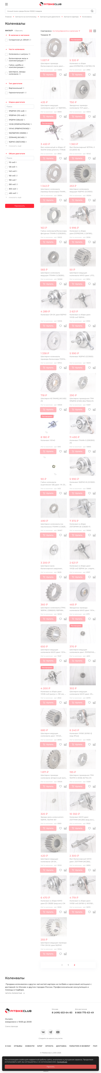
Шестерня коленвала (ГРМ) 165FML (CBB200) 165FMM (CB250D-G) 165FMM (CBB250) (53, 609)
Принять (50, 1067)
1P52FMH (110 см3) (17, 110)
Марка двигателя (17, 101)
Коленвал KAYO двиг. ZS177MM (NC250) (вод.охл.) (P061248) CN (82, 818)
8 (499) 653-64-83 (62, 1013)
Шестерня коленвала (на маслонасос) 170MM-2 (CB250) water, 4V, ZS (54, 525)
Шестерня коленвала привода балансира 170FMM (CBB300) (54, 358)
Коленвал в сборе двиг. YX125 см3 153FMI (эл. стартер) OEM (83, 567)
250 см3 (13, 183)
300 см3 (13, 188)
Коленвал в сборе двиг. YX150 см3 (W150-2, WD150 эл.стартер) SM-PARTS (81, 902)
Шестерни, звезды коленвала (17, 71)
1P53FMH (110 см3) (17, 114)
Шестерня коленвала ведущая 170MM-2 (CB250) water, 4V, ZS (52, 274)
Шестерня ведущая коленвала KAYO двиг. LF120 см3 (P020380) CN (82, 274)
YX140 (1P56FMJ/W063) (19, 127)
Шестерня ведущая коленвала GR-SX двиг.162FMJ (49, 860)
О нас (8, 1046)
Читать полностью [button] (14, 994)
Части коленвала (16, 48)
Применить (19, 205)
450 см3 (13, 192)
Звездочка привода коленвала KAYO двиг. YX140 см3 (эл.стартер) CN (82, 609)
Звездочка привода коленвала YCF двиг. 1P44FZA (79, 106)
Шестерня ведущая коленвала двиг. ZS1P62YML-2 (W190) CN (82, 651)
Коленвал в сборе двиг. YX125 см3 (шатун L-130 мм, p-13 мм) (54, 693)
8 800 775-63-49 (84, 1013)
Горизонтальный (18, 91)
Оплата (49, 1046)
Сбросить (19, 29)
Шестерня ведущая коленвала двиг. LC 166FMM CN (53, 106)
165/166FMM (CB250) (18, 132)
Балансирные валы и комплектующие (18, 58)
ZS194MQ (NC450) (18, 136)
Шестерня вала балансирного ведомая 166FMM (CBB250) (51, 567)
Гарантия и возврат (79, 1046)
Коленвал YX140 (48, 439)
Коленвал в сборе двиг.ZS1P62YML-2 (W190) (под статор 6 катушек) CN (81, 232)
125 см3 (13, 165)
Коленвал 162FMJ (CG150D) (81, 355)
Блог (39, 1046)
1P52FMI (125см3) (17, 118)
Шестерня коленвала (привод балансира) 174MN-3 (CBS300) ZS (54, 190)
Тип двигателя (15, 82)
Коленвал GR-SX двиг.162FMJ (53, 313)
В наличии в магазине (19, 34)
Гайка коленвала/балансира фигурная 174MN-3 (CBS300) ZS (54, 232)
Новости (29, 1046)
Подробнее (62, 1062)
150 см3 (13, 174)
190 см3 (13, 179)
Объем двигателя (17, 152)
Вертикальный (16, 87)
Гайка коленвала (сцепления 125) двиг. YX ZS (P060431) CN (53, 483)
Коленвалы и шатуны (19, 53)
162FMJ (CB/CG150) (18, 141)
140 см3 (13, 170)
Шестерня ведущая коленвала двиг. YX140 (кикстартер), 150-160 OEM (52, 734)
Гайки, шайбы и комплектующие (17, 65)
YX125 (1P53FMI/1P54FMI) (20, 123)
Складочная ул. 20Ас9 (20, 38)
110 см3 (13, 161)
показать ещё (15, 145)
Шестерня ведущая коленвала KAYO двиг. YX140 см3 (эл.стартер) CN (53, 651)
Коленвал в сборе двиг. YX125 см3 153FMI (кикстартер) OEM (80, 316)
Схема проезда (11, 1027)
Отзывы (18, 1046)
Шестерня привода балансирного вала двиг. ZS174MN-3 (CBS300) (52, 65)
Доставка (61, 1046)
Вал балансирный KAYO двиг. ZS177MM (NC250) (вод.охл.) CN (80, 860)
